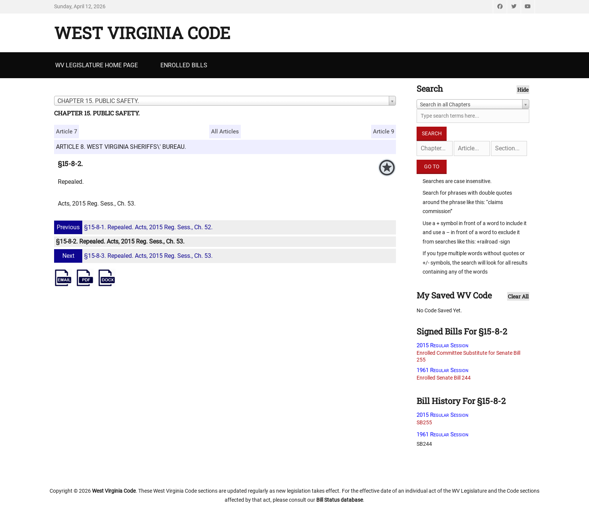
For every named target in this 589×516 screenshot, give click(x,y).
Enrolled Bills (183, 65)
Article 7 (66, 131)
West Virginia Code (142, 33)
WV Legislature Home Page (96, 65)
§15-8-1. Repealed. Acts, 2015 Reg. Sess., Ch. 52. (134, 227)
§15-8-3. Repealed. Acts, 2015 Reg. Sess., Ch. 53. (134, 255)
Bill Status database (339, 500)
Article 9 (383, 131)
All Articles (225, 131)
